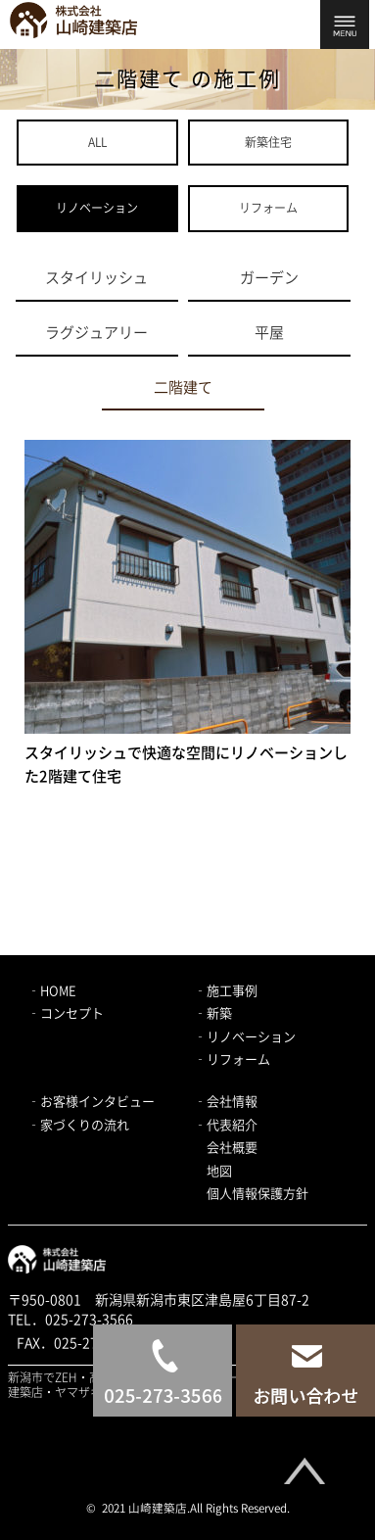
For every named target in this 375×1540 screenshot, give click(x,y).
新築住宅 (268, 142)
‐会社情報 (226, 1101)
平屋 (269, 332)
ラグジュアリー (96, 332)
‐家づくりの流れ (78, 1125)
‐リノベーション (245, 1037)
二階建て (183, 387)
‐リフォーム (232, 1059)
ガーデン (269, 277)
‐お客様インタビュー (91, 1101)
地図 (219, 1171)
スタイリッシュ (96, 277)
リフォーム (268, 208)
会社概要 (232, 1147)
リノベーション (97, 208)
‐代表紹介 (226, 1125)
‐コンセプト (65, 1013)
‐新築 (213, 1013)
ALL (97, 142)
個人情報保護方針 (257, 1193)
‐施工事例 (226, 991)
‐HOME (51, 991)
